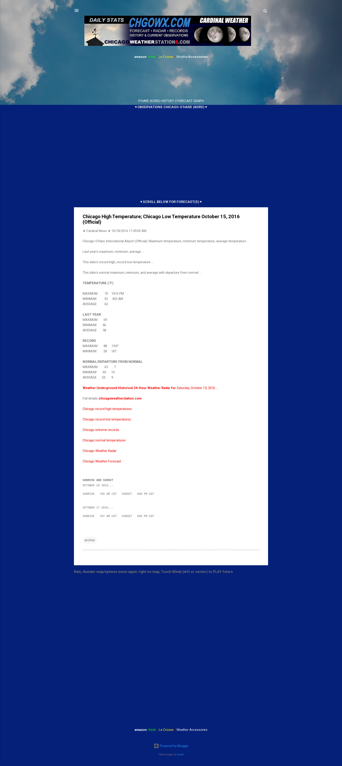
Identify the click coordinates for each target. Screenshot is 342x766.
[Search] (265, 12)
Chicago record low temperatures (107, 419)
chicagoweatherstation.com (120, 398)
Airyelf (180, 754)
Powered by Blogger (171, 746)
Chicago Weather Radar (99, 451)
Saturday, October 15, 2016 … (150, 388)
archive (90, 542)
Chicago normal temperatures (104, 440)
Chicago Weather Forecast (102, 461)
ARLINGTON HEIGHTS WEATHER (171, 79)
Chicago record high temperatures (107, 409)
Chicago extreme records (101, 430)
